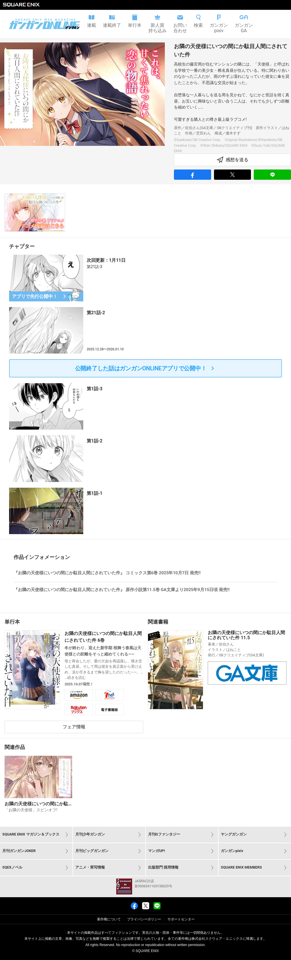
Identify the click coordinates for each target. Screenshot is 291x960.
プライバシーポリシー (144, 919)
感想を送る (232, 159)
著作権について (109, 919)
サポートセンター (181, 919)
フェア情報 (74, 727)
